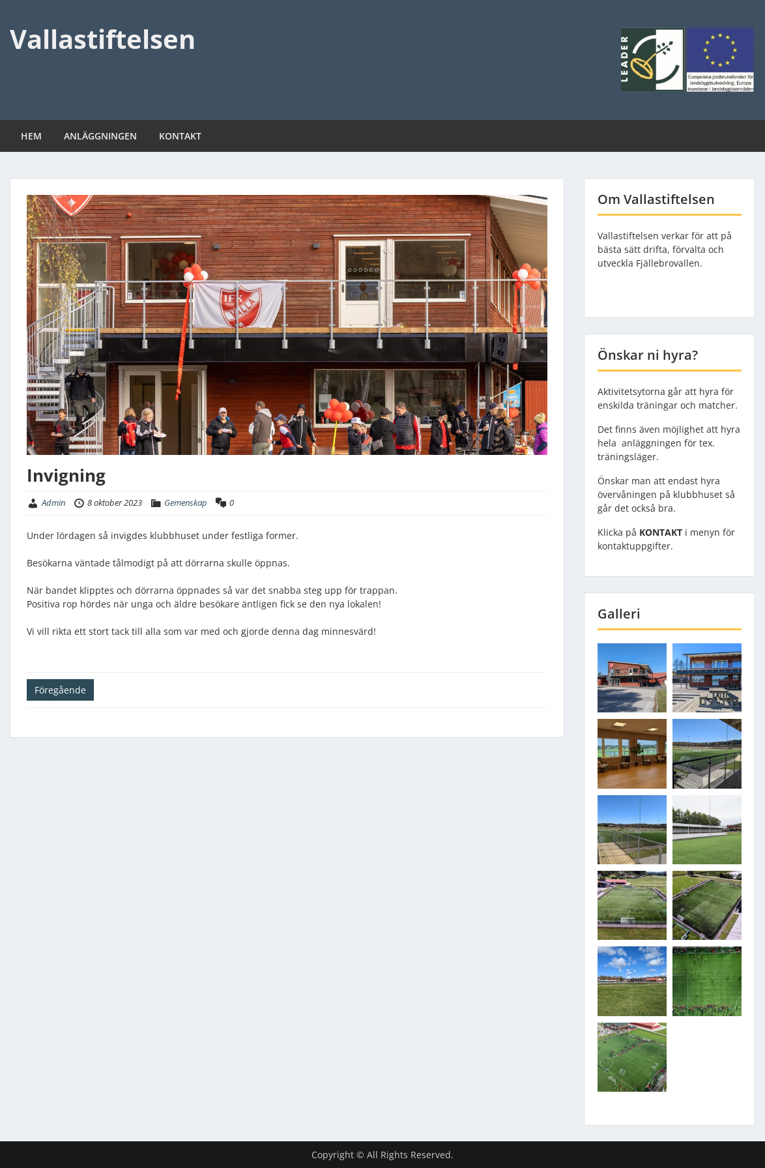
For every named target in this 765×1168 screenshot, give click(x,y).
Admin (53, 502)
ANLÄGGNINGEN (100, 136)
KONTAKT (180, 136)
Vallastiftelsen (102, 39)
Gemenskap (185, 502)
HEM (31, 136)
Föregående (60, 690)
